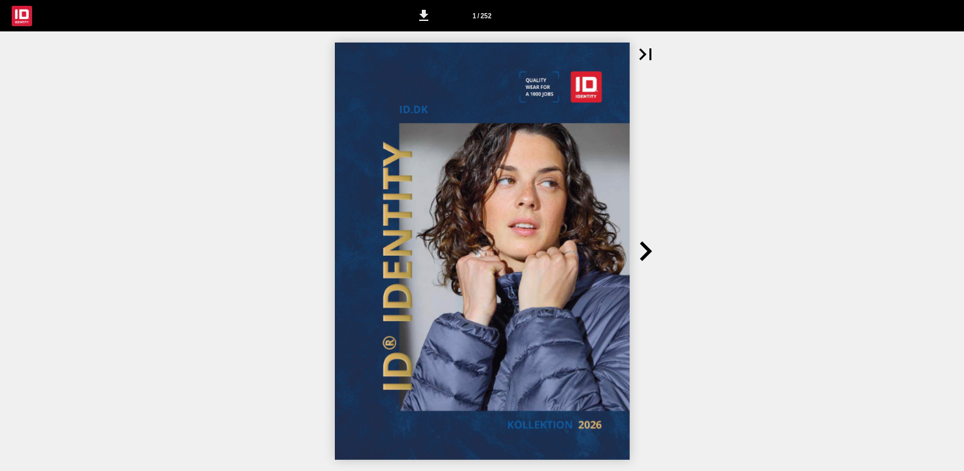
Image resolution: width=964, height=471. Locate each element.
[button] (423, 15)
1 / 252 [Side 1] (481, 16)
